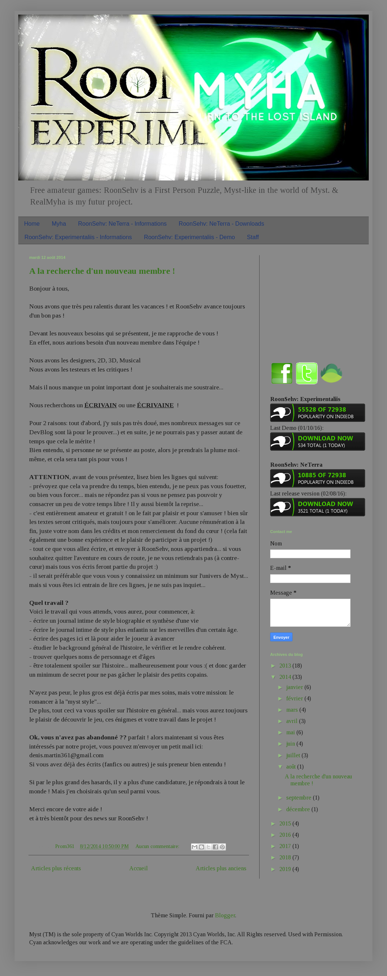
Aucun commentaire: (158, 846)
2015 (285, 823)
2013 (285, 665)
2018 (285, 857)
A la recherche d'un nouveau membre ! (102, 271)
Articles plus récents (56, 868)
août (291, 766)
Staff (253, 237)
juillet (294, 755)
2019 (285, 869)
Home (32, 224)
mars (292, 710)
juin (291, 743)
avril (292, 721)
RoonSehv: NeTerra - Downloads (221, 224)
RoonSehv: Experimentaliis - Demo (189, 237)
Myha (59, 224)
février (295, 698)
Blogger (225, 915)
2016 (285, 835)
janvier (295, 687)
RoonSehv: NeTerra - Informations (122, 224)
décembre (298, 809)
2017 (285, 846)
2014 (285, 677)
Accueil (138, 868)
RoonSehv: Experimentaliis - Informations (78, 237)
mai (291, 732)
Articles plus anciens (221, 868)
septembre (299, 797)
